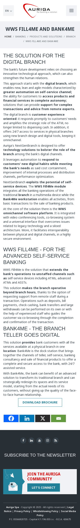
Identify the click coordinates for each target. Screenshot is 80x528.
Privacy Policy (22, 511)
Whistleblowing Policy (45, 511)
